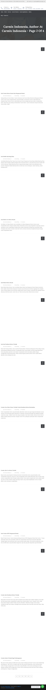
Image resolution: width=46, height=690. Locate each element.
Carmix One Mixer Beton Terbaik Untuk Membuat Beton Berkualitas (18, 407)
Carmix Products (15, 11)
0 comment (23, 95)
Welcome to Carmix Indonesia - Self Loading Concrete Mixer (13, 1)
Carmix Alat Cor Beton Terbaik (8, 470)
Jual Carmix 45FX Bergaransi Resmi (9, 533)
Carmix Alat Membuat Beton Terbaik (10, 595)
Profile (5, 11)
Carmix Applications (24, 11)
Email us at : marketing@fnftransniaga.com (36, 1)
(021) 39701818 (7, 8)
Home (2, 11)
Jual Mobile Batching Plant (7, 156)
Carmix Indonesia (7, 95)
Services (9, 11)
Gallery (30, 11)
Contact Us (6, 15)
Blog (2, 15)
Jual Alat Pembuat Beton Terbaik (9, 344)
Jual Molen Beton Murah (7, 282)
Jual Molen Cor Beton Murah (8, 219)
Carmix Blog (16, 95)
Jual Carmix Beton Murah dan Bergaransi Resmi (13, 93)
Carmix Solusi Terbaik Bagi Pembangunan (11, 658)
